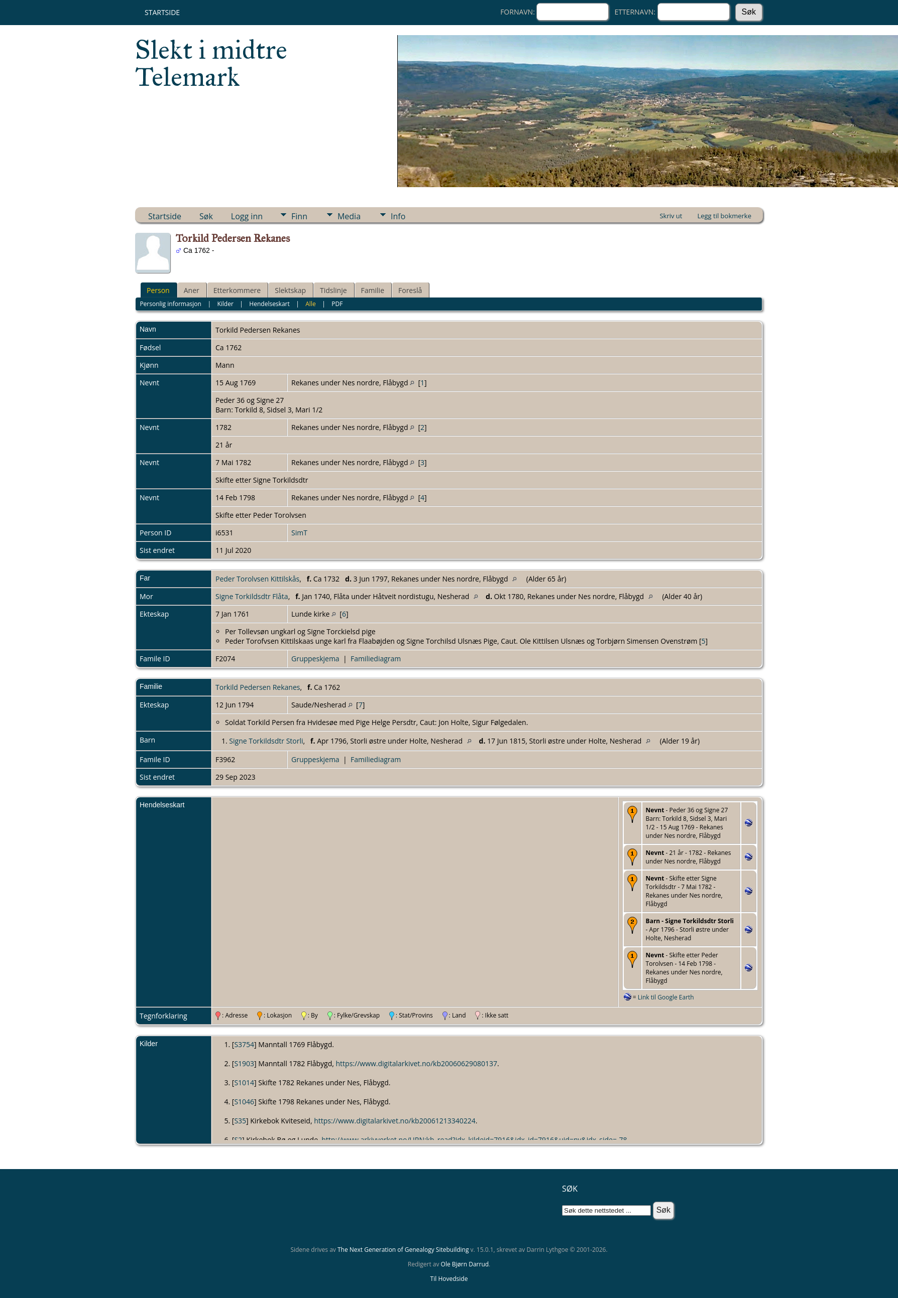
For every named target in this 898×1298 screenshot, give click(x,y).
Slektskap (290, 290)
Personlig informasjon (170, 304)
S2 (238, 1139)
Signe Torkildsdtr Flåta (251, 596)
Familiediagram (376, 658)
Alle (310, 304)
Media (349, 216)
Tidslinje (333, 290)
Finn (299, 216)
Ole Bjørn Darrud (465, 1264)
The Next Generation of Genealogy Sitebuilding (403, 1249)
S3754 (244, 1044)
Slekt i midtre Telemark (211, 63)
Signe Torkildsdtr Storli (266, 741)
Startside (162, 12)
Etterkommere (237, 290)
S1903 (244, 1063)
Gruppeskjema (315, 658)
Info (398, 216)
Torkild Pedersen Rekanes (257, 687)
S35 (240, 1120)
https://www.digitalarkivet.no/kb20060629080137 (417, 1063)
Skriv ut (670, 215)
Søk (206, 216)
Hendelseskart (269, 304)
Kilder (225, 304)
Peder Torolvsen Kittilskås (257, 579)
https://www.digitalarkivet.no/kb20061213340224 (395, 1120)
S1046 (244, 1101)
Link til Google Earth (666, 997)
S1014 (244, 1082)
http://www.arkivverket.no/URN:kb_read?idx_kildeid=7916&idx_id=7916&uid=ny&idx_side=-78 (474, 1139)
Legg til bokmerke (724, 215)
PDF (337, 304)
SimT (299, 532)
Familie (372, 290)
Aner (191, 290)
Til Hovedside (449, 1278)
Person (158, 290)
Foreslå (410, 290)
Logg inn (247, 216)
